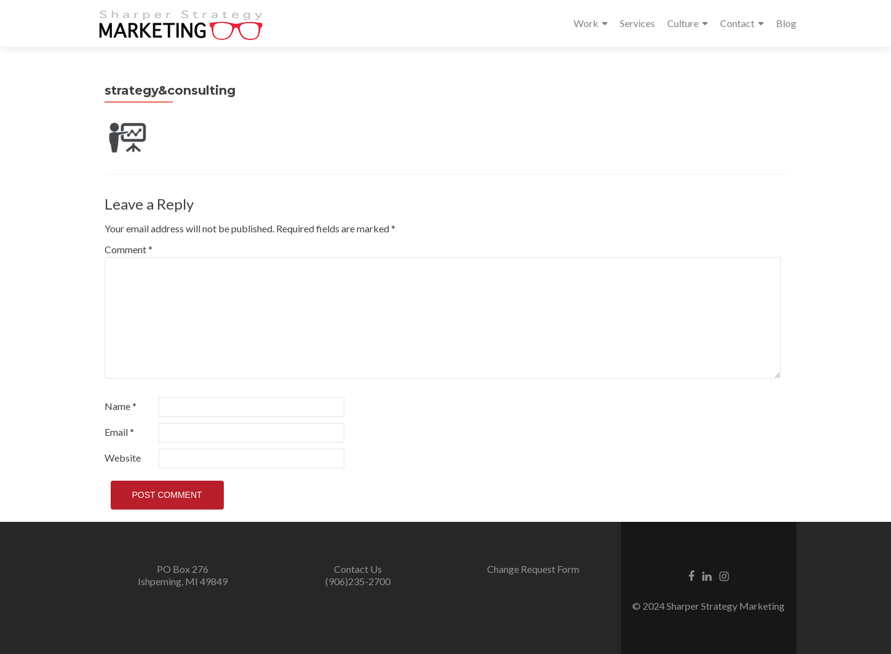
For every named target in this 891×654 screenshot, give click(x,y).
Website (123, 457)
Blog (786, 23)
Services (637, 23)
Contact (737, 23)
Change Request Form (533, 569)
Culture (683, 23)
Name (121, 406)
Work (586, 23)
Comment (128, 249)
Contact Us (358, 569)
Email (119, 432)
